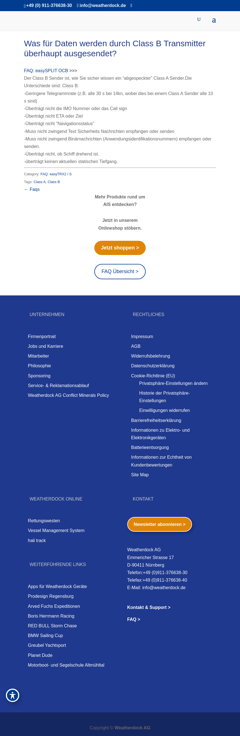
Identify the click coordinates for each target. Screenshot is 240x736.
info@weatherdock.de (164, 587)
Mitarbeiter (38, 356)
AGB (136, 346)
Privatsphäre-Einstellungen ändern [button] (173, 383)
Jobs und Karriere (45, 346)
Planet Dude (40, 655)
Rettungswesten (44, 520)
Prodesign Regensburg (51, 596)
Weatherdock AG (132, 727)
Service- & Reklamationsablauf (58, 385)
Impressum (142, 336)
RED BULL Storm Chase (52, 625)
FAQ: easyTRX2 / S (56, 174)
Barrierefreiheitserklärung (156, 420)
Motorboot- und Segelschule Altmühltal (66, 665)
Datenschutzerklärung (153, 365)
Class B (54, 182)
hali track (37, 540)
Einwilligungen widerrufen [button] (164, 410)
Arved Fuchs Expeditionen (54, 606)
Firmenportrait (42, 336)
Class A (39, 182)
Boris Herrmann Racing (51, 616)
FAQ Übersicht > (120, 271)
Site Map (140, 474)
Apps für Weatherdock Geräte (57, 586)
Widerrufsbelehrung (150, 356)
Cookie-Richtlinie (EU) (153, 375)
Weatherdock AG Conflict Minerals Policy (68, 395)
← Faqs (32, 189)
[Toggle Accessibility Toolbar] (12, 695)
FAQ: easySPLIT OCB (46, 70)
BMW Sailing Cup (45, 635)
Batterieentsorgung (150, 447)
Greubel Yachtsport (47, 645)
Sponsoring (39, 375)
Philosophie (39, 365)
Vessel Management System (56, 530)
